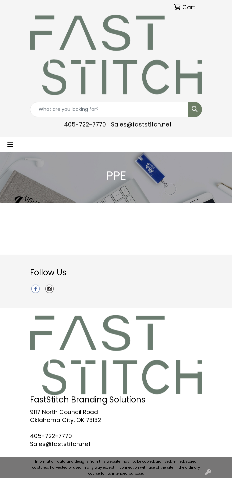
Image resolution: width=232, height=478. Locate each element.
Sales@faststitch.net (141, 124)
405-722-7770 (85, 124)
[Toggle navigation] (10, 144)
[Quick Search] (109, 109)
